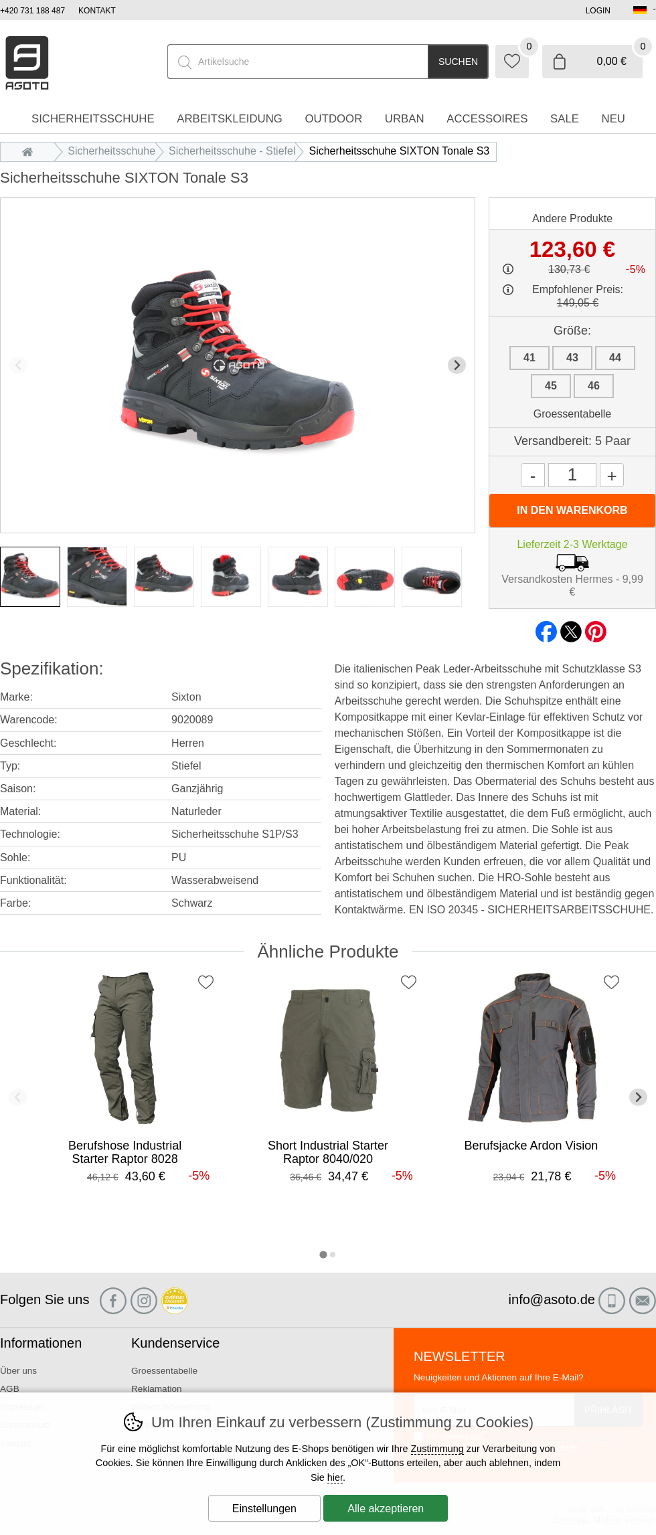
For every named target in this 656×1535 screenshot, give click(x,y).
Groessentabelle (573, 414)
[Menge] (572, 475)
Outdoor (333, 118)
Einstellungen (264, 1508)
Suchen (458, 61)
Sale (564, 118)
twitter (571, 627)
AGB (9, 1389)
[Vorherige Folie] (18, 365)
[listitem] (30, 577)
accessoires (486, 118)
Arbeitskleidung (229, 118)
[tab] (323, 1254)
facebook (546, 627)
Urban (404, 118)
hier (335, 1477)
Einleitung (30, 151)
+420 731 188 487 (32, 10)
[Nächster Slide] (457, 365)
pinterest (595, 627)
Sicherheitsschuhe (111, 151)
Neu (613, 118)
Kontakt (97, 10)
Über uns (18, 1371)
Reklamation (156, 1389)
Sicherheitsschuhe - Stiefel (232, 151)
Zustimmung (437, 1448)
